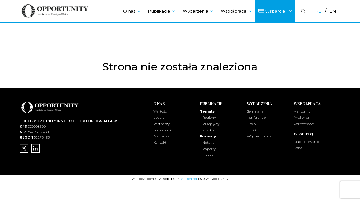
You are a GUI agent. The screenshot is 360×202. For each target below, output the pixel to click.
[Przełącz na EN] (332, 11)
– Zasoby (207, 130)
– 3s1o (251, 124)
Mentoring (302, 111)
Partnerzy (161, 124)
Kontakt (159, 142)
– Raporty (208, 149)
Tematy (207, 111)
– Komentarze (211, 155)
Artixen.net (189, 179)
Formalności (163, 130)
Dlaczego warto (306, 141)
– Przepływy (209, 124)
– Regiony (208, 117)
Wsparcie (275, 11)
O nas (129, 11)
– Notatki (207, 142)
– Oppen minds (259, 136)
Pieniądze (161, 136)
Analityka (301, 117)
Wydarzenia (195, 11)
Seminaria (255, 111)
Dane (298, 148)
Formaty (208, 136)
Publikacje (159, 11)
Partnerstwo (304, 124)
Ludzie (158, 117)
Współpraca (233, 11)
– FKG (251, 130)
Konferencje (256, 117)
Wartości (160, 111)
